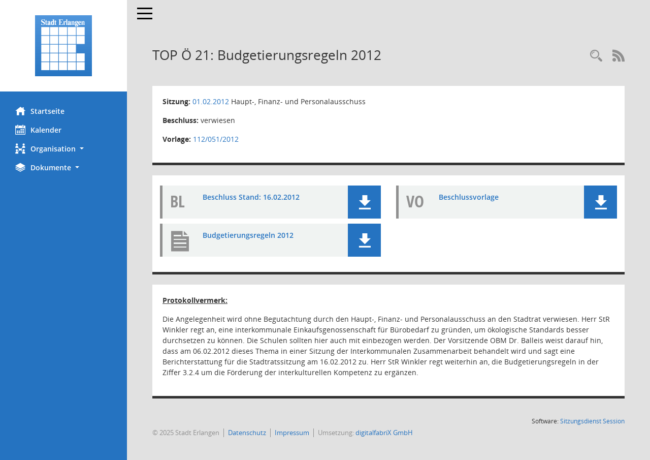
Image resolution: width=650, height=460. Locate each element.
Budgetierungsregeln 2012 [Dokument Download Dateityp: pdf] (248, 235)
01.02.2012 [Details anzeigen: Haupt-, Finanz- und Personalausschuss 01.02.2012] (210, 101)
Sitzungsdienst (592, 421)
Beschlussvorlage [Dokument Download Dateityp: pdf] (469, 197)
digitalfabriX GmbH (384, 432)
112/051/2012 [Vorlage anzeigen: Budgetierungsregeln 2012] (216, 139)
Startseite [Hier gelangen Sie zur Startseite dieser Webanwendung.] (39, 111)
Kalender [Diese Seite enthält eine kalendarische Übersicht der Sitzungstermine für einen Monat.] (38, 130)
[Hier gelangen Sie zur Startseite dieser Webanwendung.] (63, 45)
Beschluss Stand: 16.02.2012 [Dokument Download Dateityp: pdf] (251, 197)
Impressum (292, 432)
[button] (63, 148)
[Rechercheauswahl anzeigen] (596, 56)
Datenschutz (247, 432)
